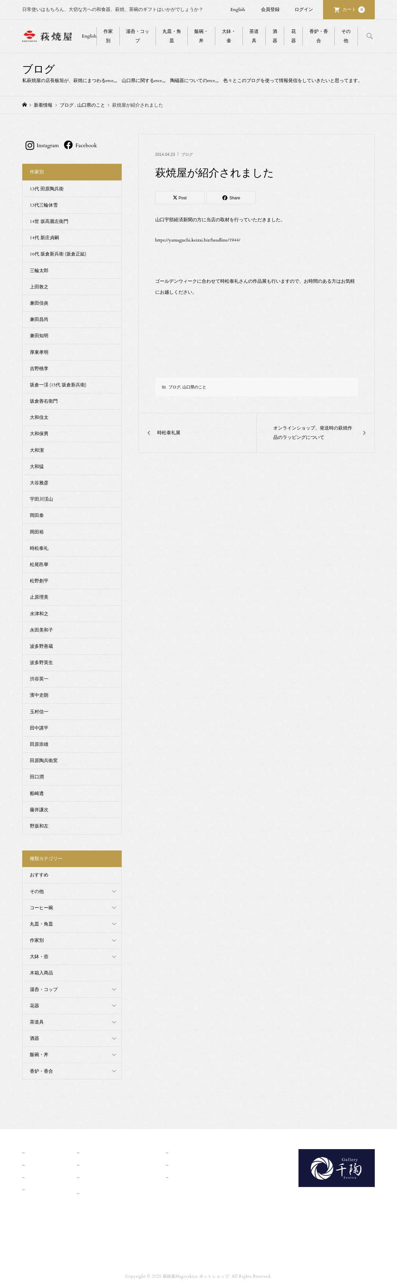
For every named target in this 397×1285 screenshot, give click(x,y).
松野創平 (39, 581)
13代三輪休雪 (44, 205)
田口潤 (37, 777)
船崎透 (37, 793)
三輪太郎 (39, 270)
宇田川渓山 (41, 499)
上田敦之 (39, 287)
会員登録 (270, 9)
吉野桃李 (39, 368)
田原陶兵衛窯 (44, 760)
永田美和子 (41, 630)
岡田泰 (37, 515)
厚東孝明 (39, 352)
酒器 (275, 36)
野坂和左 (39, 826)
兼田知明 (39, 336)
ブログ (187, 154)
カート (353, 9)
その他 (346, 36)
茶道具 (254, 36)
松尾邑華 (39, 564)
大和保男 (39, 434)
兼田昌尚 (39, 319)
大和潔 (37, 450)
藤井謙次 (39, 810)
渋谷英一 (39, 679)
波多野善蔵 (41, 646)
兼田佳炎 (39, 303)
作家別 (108, 36)
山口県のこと (194, 387)
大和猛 (37, 466)
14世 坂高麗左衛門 (49, 221)
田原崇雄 (39, 744)
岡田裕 (37, 532)
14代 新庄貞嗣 (44, 238)
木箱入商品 (41, 973)
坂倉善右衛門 (44, 401)
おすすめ (39, 875)
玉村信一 (39, 712)
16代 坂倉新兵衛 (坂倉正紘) (58, 254)
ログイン (304, 9)
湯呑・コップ (137, 36)
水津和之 (39, 614)
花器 (293, 36)
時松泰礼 (39, 548)
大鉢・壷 (229, 36)
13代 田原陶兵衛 (47, 189)
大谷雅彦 (39, 483)
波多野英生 (41, 662)
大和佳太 (39, 417)
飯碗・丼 (201, 36)
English (237, 9)
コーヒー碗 (41, 908)
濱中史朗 (39, 695)
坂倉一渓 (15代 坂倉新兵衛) (58, 385)
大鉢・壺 (39, 956)
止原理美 (39, 597)
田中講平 (39, 728)
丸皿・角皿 (172, 36)
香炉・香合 (318, 36)
